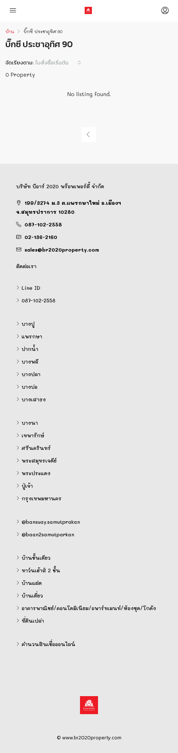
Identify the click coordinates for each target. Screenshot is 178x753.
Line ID (31, 287)
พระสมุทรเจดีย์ (39, 460)
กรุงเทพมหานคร (42, 498)
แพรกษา (32, 336)
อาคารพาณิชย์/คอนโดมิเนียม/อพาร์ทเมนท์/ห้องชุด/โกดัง (89, 608)
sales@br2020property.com (62, 249)
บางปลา (31, 374)
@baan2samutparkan (48, 534)
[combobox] (58, 62)
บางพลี (30, 361)
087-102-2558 (43, 224)
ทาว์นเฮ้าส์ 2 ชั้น (41, 570)
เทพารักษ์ (33, 435)
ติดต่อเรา (26, 266)
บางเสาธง (34, 399)
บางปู (28, 323)
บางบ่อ (29, 386)
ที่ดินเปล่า (33, 620)
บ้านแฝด (32, 583)
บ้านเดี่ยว (32, 595)
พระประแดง (36, 473)
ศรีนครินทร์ (36, 448)
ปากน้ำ (30, 349)
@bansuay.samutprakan (51, 521)
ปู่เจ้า (27, 485)
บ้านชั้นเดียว (36, 557)
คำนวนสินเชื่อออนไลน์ (48, 644)
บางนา (30, 422)
